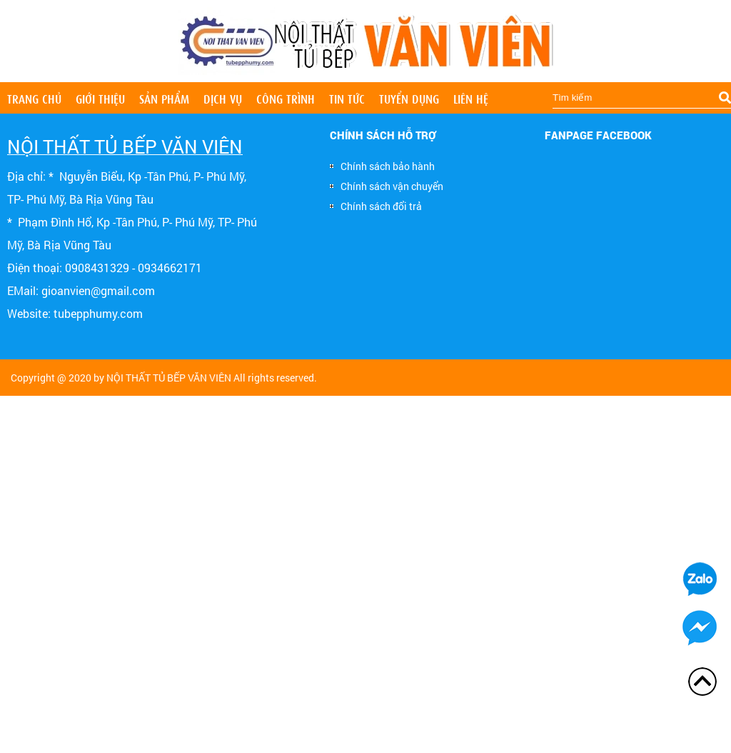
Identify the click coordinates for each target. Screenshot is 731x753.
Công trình (285, 97)
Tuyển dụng (409, 97)
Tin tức (347, 97)
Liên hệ (470, 97)
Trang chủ (34, 97)
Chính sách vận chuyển (386, 186)
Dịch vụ (222, 97)
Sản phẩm (164, 97)
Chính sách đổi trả (376, 206)
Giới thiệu (100, 97)
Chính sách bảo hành (382, 166)
